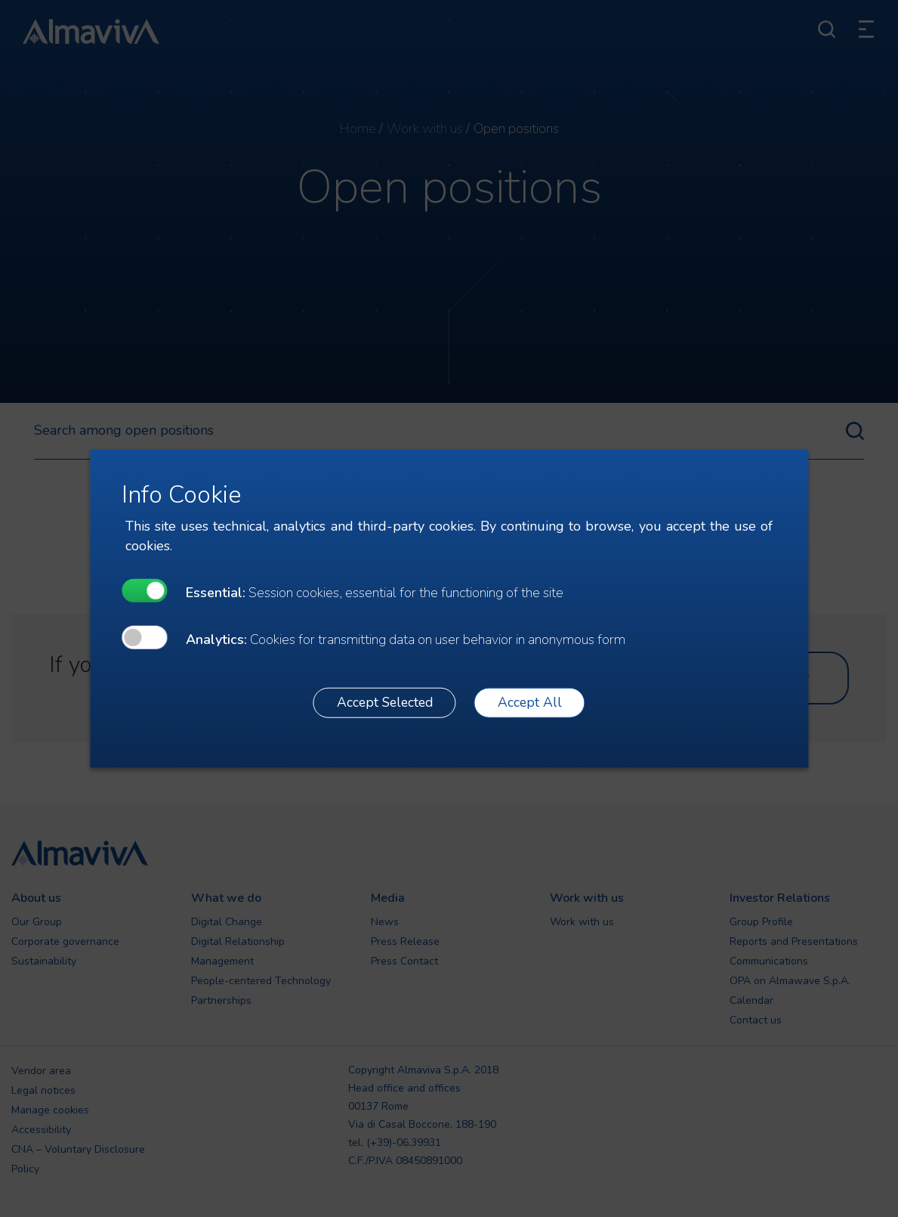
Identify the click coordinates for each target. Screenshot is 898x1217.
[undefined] (144, 590)
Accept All (530, 702)
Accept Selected (385, 702)
